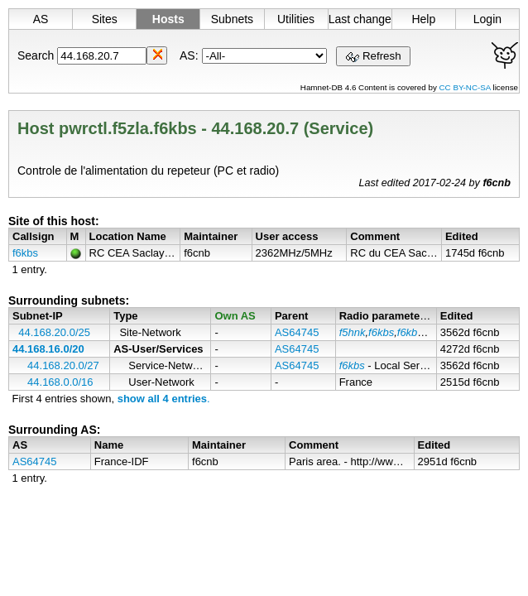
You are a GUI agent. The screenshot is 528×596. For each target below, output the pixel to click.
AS (41, 19)
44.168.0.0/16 (60, 382)
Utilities (295, 19)
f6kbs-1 (415, 332)
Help (423, 19)
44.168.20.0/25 (54, 332)
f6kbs (25, 253)
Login (487, 19)
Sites (105, 19)
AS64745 (297, 332)
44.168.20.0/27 (63, 365)
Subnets (232, 19)
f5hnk (352, 332)
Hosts (168, 19)
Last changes (360, 19)
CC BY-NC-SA (466, 87)
